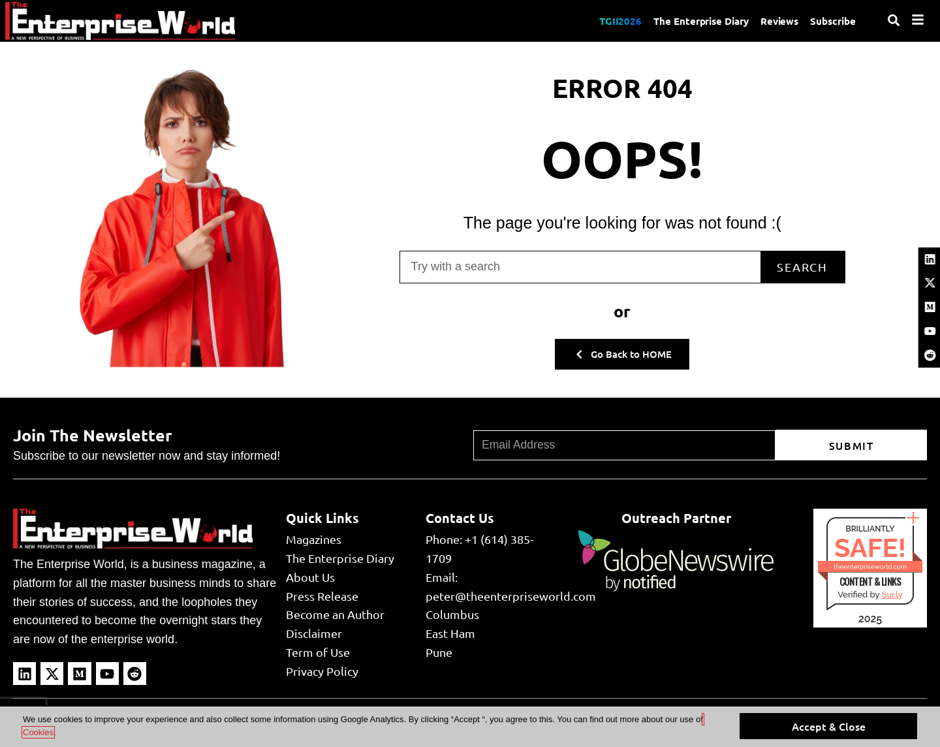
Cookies (38, 732)
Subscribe (833, 20)
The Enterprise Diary (697, 20)
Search (795, 265)
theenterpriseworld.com (870, 566)
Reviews (778, 20)
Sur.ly (891, 594)
